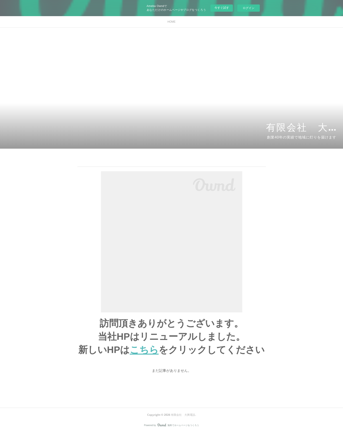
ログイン (248, 8)
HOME (172, 21)
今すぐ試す (221, 7)
